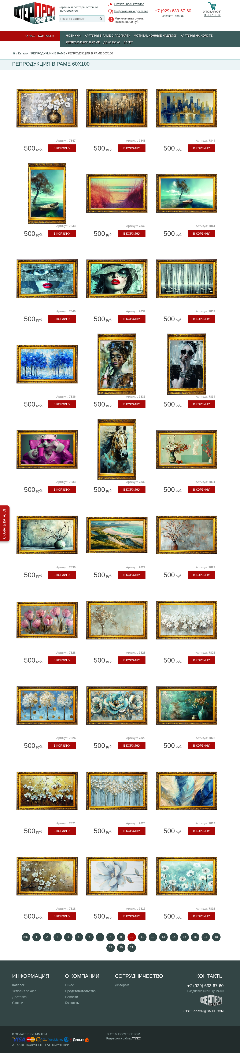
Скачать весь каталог (129, 4)
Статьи (17, 1003)
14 (174, 936)
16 (195, 936)
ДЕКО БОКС (111, 42)
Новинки (73, 35)
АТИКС (136, 1038)
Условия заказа (24, 991)
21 (131, 947)
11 (142, 936)
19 (110, 947)
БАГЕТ (128, 42)
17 (205, 936)
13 (163, 936)
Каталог (23, 53)
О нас (30, 35)
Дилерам (122, 985)
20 (121, 947)
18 (216, 936)
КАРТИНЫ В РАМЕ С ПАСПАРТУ (107, 35)
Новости (71, 997)
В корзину (212, 15)
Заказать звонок (173, 16)
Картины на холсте (197, 35)
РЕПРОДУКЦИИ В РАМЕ (83, 42)
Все (25, 936)
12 (153, 936)
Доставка (19, 997)
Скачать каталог (4, 523)
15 (184, 936)
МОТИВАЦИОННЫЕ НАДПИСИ (155, 35)
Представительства (80, 991)
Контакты (46, 35)
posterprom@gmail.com (203, 1011)
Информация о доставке (131, 11)
